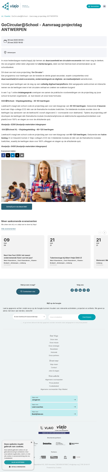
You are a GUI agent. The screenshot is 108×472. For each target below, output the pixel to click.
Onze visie (54, 339)
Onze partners (54, 355)
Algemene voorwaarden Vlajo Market (54, 389)
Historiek (54, 352)
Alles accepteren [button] (18, 462)
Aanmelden (93, 6)
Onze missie (54, 343)
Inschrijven (86, 317)
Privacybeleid (54, 383)
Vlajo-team (54, 364)
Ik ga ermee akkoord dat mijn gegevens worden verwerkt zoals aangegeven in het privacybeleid (55, 322)
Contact (54, 368)
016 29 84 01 (85, 464)
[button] (100, 232)
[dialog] (18, 455)
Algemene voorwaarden (54, 380)
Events (7, 16)
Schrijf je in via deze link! (16, 207)
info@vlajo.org (74, 464)
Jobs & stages (54, 371)
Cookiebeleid (54, 386)
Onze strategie (54, 346)
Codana (58, 467)
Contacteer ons (28, 291)
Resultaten (54, 349)
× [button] (31, 442)
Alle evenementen (8, 229)
